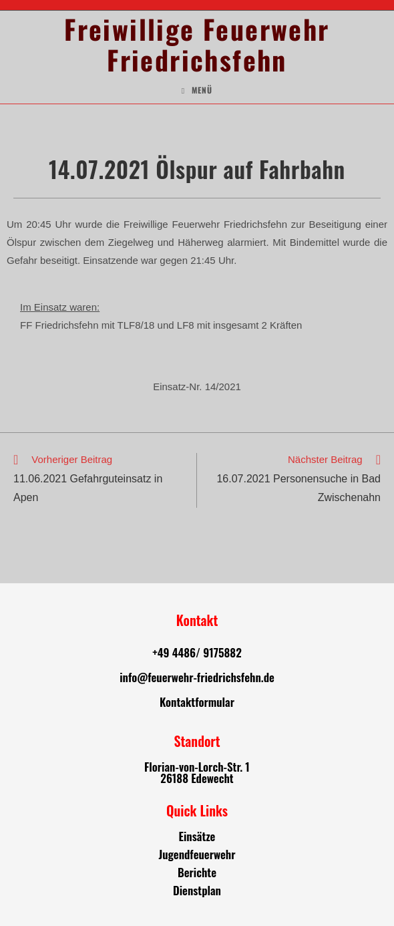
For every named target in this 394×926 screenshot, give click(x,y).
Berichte (197, 872)
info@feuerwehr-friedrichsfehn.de (197, 677)
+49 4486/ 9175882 (196, 652)
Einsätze (197, 836)
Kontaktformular (197, 701)
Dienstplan (197, 890)
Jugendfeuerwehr (196, 854)
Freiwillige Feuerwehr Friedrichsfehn (196, 44)
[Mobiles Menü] (197, 90)
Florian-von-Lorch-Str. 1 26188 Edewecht (197, 772)
